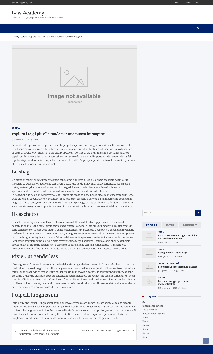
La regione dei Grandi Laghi (173, 252)
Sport (145, 337)
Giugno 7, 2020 (166, 256)
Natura (161, 232)
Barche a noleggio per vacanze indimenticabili (174, 283)
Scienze (146, 329)
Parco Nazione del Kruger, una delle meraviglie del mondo (177, 237)
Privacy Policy (49, 349)
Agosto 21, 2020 (167, 270)
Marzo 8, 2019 (166, 242)
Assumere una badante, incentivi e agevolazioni (105, 330)
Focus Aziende (149, 309)
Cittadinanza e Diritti (152, 306)
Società (16, 128)
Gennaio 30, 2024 (21, 139)
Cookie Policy (83, 349)
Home (177, 2)
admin (35, 139)
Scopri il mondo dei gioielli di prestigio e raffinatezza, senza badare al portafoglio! (39, 332)
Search (198, 213)
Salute (145, 325)
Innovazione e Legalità (168, 263)
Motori (145, 317)
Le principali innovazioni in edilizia (177, 266)
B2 (143, 302)
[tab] (151, 225)
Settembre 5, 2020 (168, 288)
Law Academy (28, 13)
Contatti (198, 2)
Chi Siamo (187, 2)
